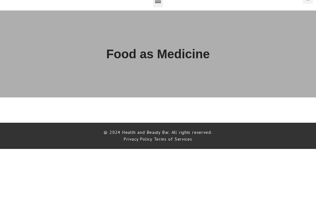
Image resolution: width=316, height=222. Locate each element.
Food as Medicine (158, 54)
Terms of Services (173, 139)
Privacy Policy (139, 139)
